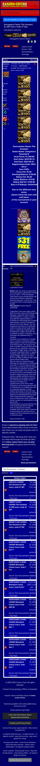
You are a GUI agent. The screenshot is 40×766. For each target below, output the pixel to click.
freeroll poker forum (22, 751)
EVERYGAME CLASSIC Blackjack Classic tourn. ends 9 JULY (17, 584)
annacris (6, 64)
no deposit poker (28, 734)
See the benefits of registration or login (20, 20)
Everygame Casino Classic (20, 39)
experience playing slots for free (23, 425)
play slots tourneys (21, 736)
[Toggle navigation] (35, 5)
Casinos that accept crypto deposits (15, 728)
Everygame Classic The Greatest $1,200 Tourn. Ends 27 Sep (18, 25)
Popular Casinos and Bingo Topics (16, 695)
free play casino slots (11, 742)
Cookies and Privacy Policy (20, 723)
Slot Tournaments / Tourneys (27, 51)
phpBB (14, 704)
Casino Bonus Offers (21, 753)
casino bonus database (27, 742)
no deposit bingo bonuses (12, 734)
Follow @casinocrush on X (20, 760)
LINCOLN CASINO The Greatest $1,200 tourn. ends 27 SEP (17, 484)
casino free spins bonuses (14, 745)
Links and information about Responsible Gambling (20, 716)
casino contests (8, 751)
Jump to (5, 473)
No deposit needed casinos (24, 747)
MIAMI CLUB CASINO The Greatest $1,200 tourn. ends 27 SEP (18, 524)
